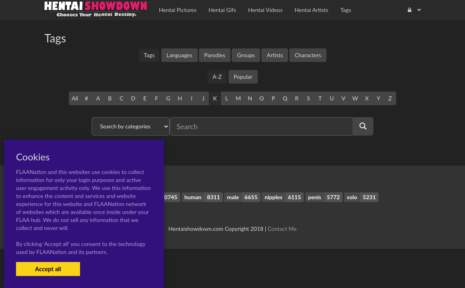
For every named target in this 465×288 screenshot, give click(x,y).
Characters (308, 55)
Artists (275, 55)
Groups (246, 55)
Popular (243, 76)
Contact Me (282, 228)
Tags (149, 55)
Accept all (48, 268)
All (75, 98)
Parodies (214, 55)
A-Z (217, 76)
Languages (179, 55)
